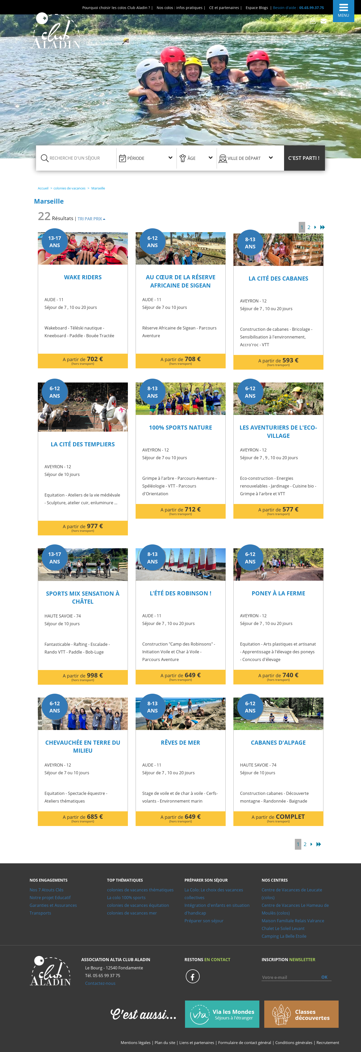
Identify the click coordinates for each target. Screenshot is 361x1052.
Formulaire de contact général (244, 1042)
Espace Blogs (257, 7)
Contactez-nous (100, 983)
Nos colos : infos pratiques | (181, 7)
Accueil (43, 188)
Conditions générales (293, 1042)
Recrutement (327, 1042)
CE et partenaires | (225, 7)
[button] (304, 158)
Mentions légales (136, 1042)
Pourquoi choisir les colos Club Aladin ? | (117, 7)
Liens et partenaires (197, 1042)
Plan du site (165, 1042)
